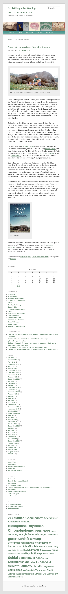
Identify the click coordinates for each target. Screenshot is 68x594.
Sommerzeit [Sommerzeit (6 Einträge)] (15, 570)
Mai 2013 (11, 445)
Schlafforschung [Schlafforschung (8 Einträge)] (18, 561)
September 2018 (14, 379)
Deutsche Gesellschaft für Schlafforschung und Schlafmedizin (30, 487)
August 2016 (12, 394)
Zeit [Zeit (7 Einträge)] (57, 573)
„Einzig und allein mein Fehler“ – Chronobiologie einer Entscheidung (33, 349)
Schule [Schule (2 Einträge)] (50, 566)
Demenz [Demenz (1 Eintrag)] (53, 531)
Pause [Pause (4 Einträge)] (55, 550)
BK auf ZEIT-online (15, 485)
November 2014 (13, 422)
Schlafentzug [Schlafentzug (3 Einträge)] (42, 558)
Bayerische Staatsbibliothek (18, 481)
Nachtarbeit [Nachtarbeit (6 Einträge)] (34, 549)
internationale (15, 156)
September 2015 (14, 413)
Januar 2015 (12, 420)
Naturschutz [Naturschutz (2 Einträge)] (46, 550)
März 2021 (11, 366)
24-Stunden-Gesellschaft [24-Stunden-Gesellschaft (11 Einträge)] (25, 518)
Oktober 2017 (13, 383)
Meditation (12, 464)
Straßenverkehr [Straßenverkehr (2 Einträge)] (29, 570)
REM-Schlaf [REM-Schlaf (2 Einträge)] (49, 554)
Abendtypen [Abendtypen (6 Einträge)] (51, 518)
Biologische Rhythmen (16, 298)
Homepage (29, 32)
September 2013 (14, 441)
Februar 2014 (12, 437)
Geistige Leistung (14, 305)
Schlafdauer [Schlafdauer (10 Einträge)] (26, 557)
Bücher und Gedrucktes (16, 301)
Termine (20, 32)
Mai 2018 (11, 381)
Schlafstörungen (14, 322)
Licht (10, 311)
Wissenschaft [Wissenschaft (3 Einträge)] (30, 574)
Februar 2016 (12, 405)
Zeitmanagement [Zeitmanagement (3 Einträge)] (15, 577)
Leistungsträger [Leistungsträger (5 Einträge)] (42, 542)
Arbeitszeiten (13, 296)
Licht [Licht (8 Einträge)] (33, 546)
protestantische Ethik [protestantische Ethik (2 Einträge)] (16, 554)
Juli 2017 (11, 385)
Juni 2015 (11, 415)
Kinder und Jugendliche (16, 309)
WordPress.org (13, 508)
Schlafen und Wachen (16, 320)
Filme (29, 257)
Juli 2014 (11, 428)
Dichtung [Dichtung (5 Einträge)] (13, 534)
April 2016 (11, 402)
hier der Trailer (50, 149)
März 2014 (11, 434)
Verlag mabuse (13, 496)
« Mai (18, 286)
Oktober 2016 (13, 390)
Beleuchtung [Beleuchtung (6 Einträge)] (22, 521)
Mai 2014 (11, 430)
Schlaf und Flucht (14, 318)
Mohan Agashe (28, 146)
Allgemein (23, 257)
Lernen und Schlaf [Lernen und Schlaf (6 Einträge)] (19, 546)
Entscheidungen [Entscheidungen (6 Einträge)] (37, 534)
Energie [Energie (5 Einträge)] (23, 534)
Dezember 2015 (13, 407)
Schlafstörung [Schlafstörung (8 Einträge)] (38, 566)
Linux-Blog (12, 462)
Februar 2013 (12, 447)
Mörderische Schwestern (17, 466)
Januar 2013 (12, 449)
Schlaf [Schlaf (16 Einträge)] (13, 558)
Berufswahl (12, 483)
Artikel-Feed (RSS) (14, 504)
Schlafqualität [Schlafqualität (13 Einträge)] (18, 566)
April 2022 (11, 362)
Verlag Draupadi (14, 494)
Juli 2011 (11, 454)
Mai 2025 (11, 358)
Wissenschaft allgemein (16, 326)
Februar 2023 (12, 360)
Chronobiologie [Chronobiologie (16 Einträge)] (20, 530)
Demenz (13, 259)
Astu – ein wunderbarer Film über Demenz (29, 47)
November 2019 (13, 375)
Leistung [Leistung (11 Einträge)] (34, 539)
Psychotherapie (13, 315)
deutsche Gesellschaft (46, 153)
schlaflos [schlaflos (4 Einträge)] (34, 562)
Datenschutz (50, 32)
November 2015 (13, 409)
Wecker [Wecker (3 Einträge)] (20, 574)
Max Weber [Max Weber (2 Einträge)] (12, 550)
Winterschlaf (12, 324)
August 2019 (12, 377)
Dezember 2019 (13, 373)
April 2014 (11, 432)
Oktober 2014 (13, 424)
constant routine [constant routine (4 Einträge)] (41, 531)
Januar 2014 (12, 439)
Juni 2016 (11, 398)
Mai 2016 (11, 400)
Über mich (40, 32)
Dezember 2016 (13, 387)
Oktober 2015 (13, 411)
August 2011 (12, 452)
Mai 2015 (11, 417)
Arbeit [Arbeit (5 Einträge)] (11, 521)
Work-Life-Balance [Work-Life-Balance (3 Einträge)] (45, 574)
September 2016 (14, 392)
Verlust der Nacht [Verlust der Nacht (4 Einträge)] (44, 570)
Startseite (12, 32)
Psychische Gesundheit (40, 257)
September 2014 (14, 426)
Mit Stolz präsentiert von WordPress (34, 586)
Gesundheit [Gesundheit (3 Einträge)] (53, 534)
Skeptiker (11, 468)
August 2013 (12, 443)
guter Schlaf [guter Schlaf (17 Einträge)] (18, 539)
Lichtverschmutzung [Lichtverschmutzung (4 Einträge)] (47, 546)
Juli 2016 (11, 396)
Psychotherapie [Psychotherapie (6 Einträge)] (34, 553)
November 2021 (13, 364)
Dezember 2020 (13, 370)
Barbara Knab (13, 479)
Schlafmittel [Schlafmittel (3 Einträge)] (45, 562)
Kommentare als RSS (15, 506)
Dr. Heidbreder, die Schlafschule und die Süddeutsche (27, 347)
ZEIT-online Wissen (15, 470)
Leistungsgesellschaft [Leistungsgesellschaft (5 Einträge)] (20, 542)
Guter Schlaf (12, 307)
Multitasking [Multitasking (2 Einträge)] (22, 550)
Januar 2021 (12, 368)
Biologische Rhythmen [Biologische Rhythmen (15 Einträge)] (26, 526)
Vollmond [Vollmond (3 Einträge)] (12, 574)
